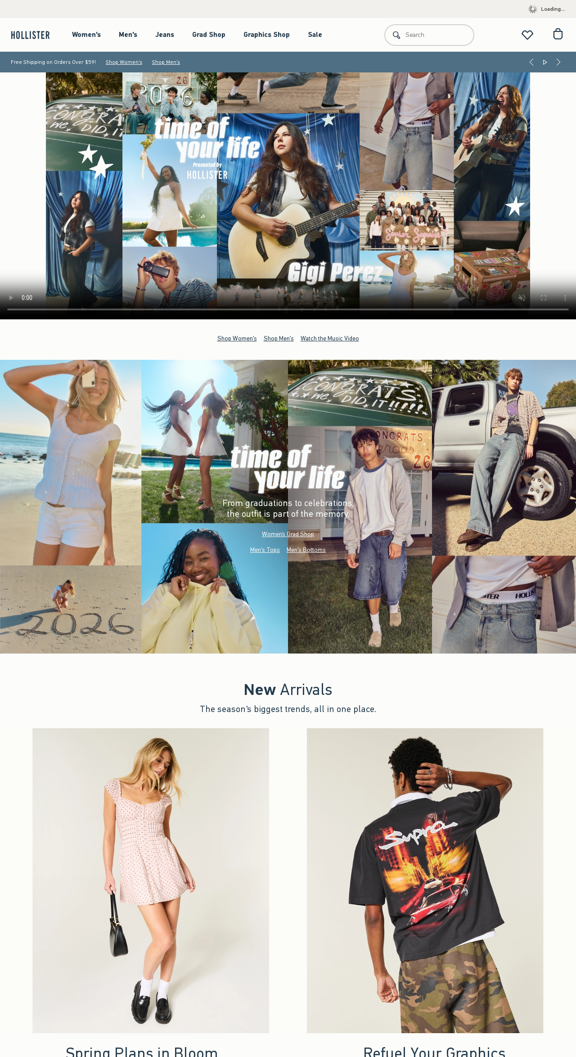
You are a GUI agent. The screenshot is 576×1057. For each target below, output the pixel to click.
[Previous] (531, 62)
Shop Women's (124, 62)
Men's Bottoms (306, 550)
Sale (315, 34)
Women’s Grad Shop (288, 534)
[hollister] (35, 35)
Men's (128, 34)
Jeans (164, 34)
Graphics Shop (266, 34)
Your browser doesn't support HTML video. (288, 195)
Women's (86, 34)
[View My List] (527, 35)
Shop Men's (166, 62)
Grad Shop (208, 34)
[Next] (558, 62)
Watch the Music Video (330, 338)
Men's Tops (265, 550)
